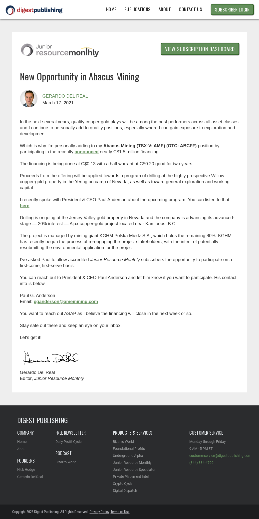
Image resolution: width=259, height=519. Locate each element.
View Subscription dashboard (200, 49)
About (22, 449)
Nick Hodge (26, 470)
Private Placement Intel (131, 477)
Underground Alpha (128, 456)
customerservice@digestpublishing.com (220, 456)
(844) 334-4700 (201, 463)
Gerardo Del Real (65, 96)
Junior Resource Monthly (132, 463)
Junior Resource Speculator (134, 470)
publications (137, 9)
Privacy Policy (99, 512)
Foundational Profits (129, 449)
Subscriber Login (232, 9)
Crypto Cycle (122, 484)
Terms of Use (120, 512)
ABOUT (165, 9)
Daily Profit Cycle (68, 442)
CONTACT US (190, 9)
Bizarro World (65, 462)
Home (111, 9)
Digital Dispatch (125, 491)
